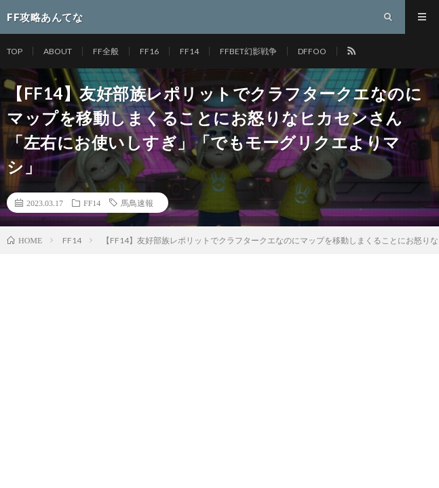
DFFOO (312, 51)
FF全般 (106, 51)
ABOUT (57, 51)
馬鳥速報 (137, 203)
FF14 (189, 51)
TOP (14, 51)
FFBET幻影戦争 (248, 51)
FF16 (149, 51)
